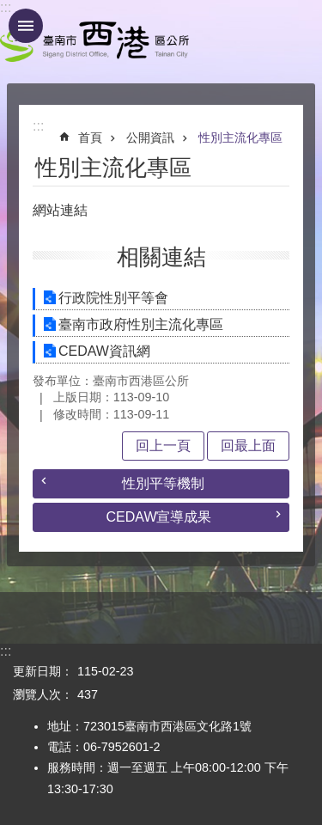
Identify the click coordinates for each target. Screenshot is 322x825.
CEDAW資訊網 (104, 351)
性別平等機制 (163, 483)
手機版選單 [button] (26, 26)
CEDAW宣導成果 (159, 517)
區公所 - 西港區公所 (94, 41)
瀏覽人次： (43, 694)
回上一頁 (163, 445)
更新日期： (43, 671)
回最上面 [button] (248, 445)
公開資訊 (150, 137)
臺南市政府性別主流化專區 (140, 324)
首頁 (90, 137)
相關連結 (161, 257)
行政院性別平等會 (113, 297)
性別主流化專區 (240, 137)
